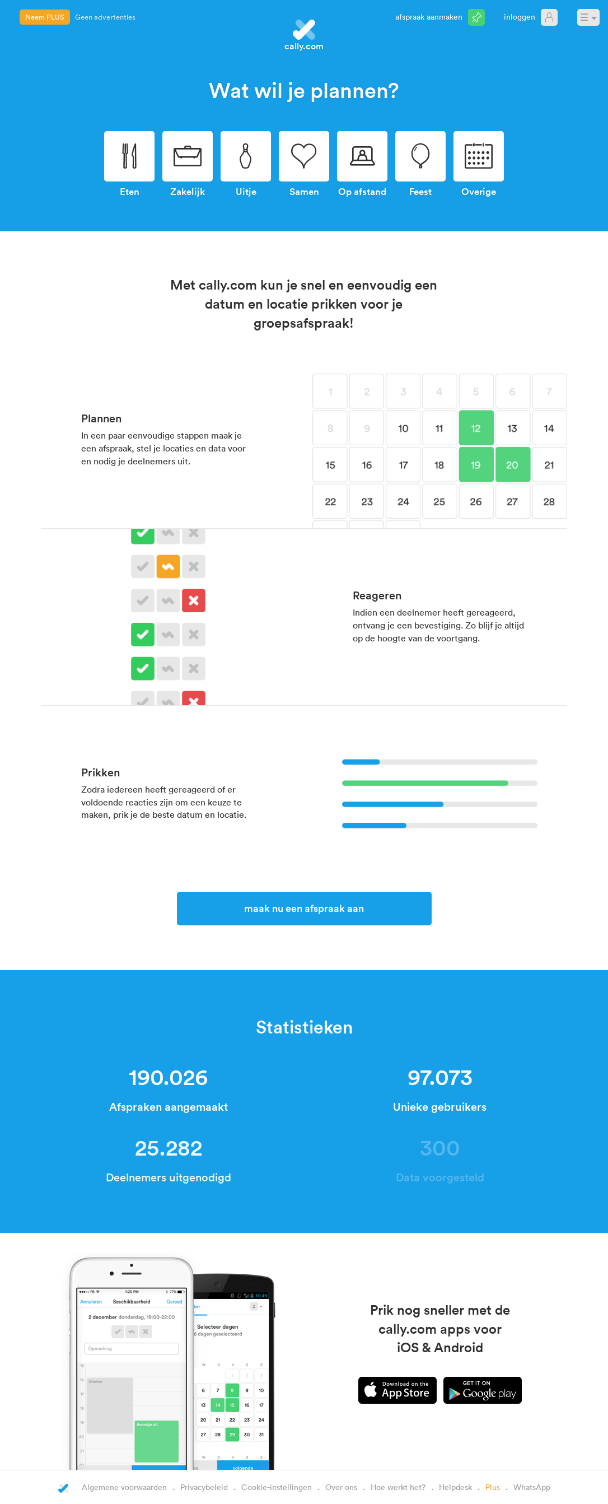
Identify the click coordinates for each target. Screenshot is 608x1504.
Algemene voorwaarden (124, 1487)
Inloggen (519, 16)
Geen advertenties (105, 17)
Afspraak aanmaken (428, 16)
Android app (482, 1390)
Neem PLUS (44, 17)
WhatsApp (531, 1487)
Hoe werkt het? (398, 1487)
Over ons (341, 1487)
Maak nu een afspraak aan (304, 908)
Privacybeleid (204, 1487)
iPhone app (397, 1390)
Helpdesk (455, 1487)
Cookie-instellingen (276, 1487)
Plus (492, 1487)
